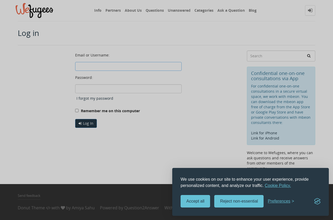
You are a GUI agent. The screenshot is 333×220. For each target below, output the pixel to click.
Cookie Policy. (278, 185)
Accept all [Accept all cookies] (195, 201)
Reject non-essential (239, 201)
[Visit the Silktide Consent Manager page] (317, 201)
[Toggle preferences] (281, 201)
